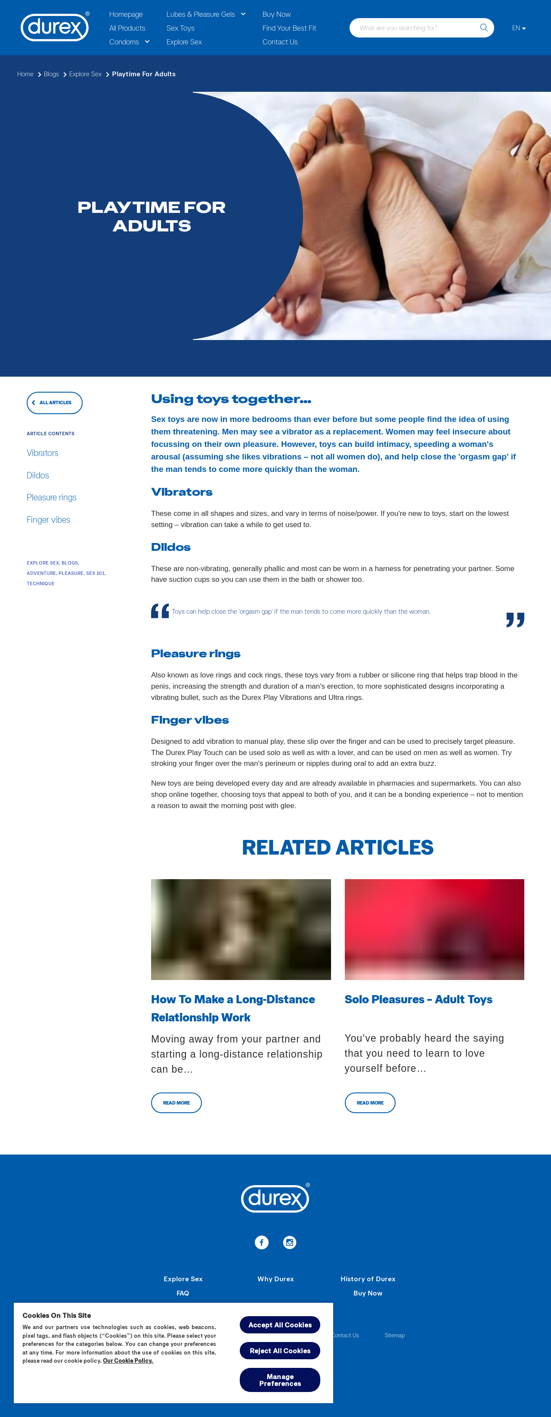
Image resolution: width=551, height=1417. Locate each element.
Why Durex (275, 1278)
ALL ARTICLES (55, 402)
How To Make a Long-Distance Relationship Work (233, 1007)
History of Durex (368, 1278)
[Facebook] (262, 1244)
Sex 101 (95, 573)
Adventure (41, 573)
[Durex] (55, 27)
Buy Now (277, 14)
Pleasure (71, 573)
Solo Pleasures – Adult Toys (418, 998)
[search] (484, 28)
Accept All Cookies (280, 1324)
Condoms (124, 41)
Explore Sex (184, 41)
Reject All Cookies (280, 1350)
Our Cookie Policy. (128, 1360)
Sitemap (395, 1335)
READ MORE (176, 1102)
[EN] (519, 27)
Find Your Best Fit (289, 27)
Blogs (70, 562)
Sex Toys (181, 27)
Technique (41, 583)
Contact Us (280, 41)
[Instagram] (289, 1244)
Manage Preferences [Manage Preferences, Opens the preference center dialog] (280, 1379)
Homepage (126, 14)
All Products (127, 27)
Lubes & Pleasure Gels (201, 14)
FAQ (182, 1293)
